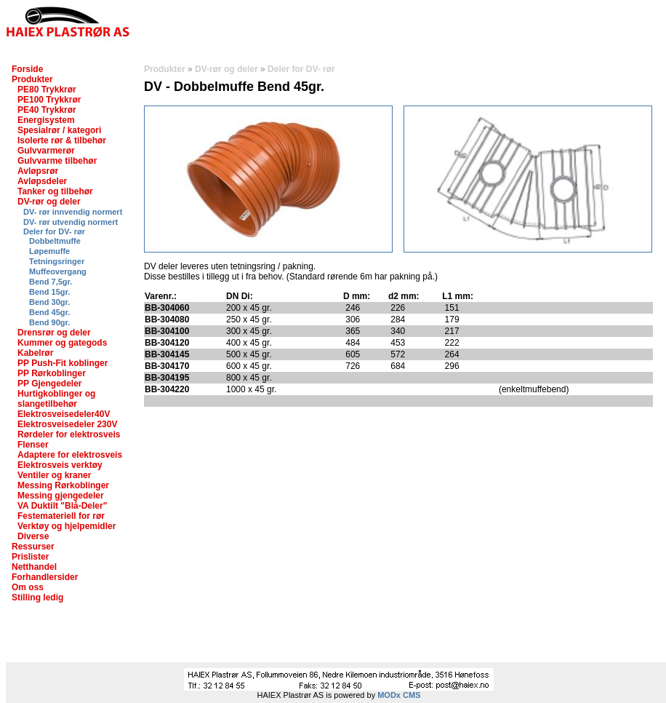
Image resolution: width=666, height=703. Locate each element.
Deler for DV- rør (54, 231)
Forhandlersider (45, 577)
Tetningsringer (56, 261)
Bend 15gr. (49, 291)
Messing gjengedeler (60, 495)
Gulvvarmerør (46, 151)
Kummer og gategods (62, 343)
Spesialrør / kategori (59, 130)
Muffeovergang (58, 271)
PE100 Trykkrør (49, 100)
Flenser (33, 445)
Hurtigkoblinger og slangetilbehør (56, 399)
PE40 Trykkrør (46, 110)
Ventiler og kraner (54, 475)
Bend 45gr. (49, 312)
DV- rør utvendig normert (70, 222)
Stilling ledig (37, 597)
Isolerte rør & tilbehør (61, 140)
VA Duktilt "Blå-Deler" (62, 506)
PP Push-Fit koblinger (62, 363)
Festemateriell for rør (61, 516)
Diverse (33, 536)
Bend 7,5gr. (50, 281)
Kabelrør (35, 353)
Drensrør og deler (54, 332)
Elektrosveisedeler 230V (67, 424)
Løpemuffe (49, 251)
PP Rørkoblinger (51, 373)
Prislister (30, 557)
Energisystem (46, 120)
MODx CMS (398, 695)
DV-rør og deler (49, 201)
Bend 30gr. (49, 302)
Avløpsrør (37, 171)
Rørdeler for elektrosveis (68, 434)
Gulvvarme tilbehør (57, 161)
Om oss (28, 587)
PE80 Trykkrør (46, 89)
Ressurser (33, 546)
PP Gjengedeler (49, 383)
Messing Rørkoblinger (63, 485)
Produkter (32, 79)
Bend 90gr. (49, 322)
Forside (27, 69)
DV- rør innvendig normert (72, 211)
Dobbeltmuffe (55, 241)
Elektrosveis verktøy (60, 465)
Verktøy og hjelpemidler (66, 526)
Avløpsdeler (42, 181)
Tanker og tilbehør (55, 191)
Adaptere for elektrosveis (69, 455)
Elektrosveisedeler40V (63, 414)
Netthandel (34, 567)
